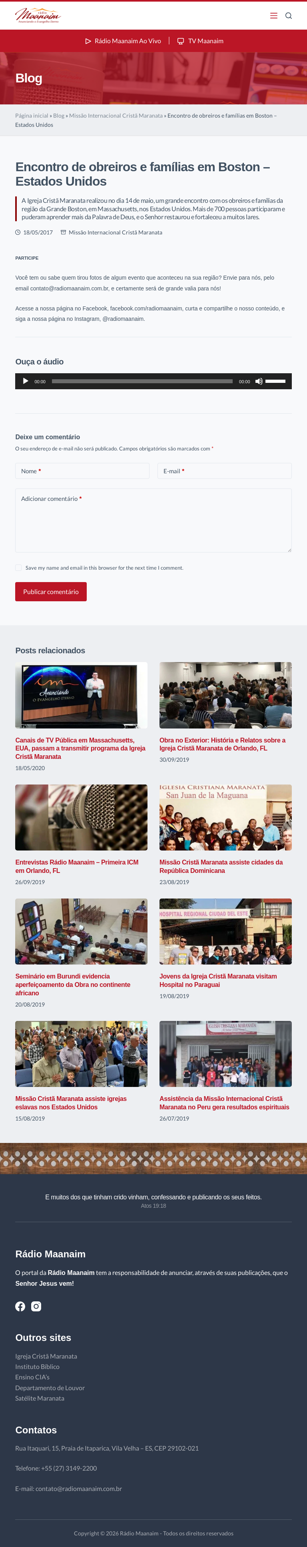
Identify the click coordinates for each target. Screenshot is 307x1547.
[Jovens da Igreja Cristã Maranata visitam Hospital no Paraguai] (225, 932)
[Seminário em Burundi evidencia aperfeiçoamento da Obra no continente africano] (81, 932)
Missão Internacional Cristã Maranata (116, 115)
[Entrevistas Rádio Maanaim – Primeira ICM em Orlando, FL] (81, 818)
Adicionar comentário (51, 499)
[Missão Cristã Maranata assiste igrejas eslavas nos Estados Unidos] (81, 1054)
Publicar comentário (51, 591)
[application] (153, 381)
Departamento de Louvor (50, 1387)
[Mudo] (259, 381)
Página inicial (31, 115)
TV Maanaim (199, 40)
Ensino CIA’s (32, 1377)
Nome (31, 471)
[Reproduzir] (26, 381)
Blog (58, 115)
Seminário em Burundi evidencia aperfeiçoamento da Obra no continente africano (72, 985)
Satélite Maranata (39, 1398)
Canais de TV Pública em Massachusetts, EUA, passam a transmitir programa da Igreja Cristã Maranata (80, 748)
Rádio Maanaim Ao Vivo (122, 40)
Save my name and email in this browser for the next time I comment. (104, 567)
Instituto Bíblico (37, 1366)
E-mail (173, 471)
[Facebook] (20, 1306)
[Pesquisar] (288, 15)
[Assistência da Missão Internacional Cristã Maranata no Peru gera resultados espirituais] (225, 1054)
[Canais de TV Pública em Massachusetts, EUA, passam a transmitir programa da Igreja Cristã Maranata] (81, 695)
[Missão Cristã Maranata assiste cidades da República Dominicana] (225, 818)
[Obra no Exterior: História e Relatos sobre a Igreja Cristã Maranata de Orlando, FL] (225, 695)
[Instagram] (36, 1306)
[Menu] (273, 15)
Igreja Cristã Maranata (46, 1356)
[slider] (142, 381)
